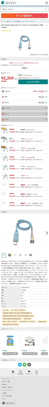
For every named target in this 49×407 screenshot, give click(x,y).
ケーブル (5, 310)
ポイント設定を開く (24, 16)
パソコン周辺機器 (15, 21)
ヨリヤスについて (6, 379)
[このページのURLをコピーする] (29, 364)
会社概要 (4, 393)
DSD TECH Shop (28, 75)
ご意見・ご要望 (6, 381)
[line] (24, 365)
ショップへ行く (33, 82)
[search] (46, 9)
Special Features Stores (10, 324)
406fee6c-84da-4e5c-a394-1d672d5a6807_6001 (18, 316)
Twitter (3, 398)
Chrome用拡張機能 (7, 396)
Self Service (42, 321)
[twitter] (19, 365)
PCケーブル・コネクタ (10, 321)
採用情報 (4, 384)
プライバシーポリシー (7, 390)
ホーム (3, 21)
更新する (24, 68)
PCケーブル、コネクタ (28, 21)
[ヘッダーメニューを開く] (46, 3)
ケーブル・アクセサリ (18, 310)
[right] (46, 233)
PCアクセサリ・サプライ (27, 321)
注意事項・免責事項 (7, 387)
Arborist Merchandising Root (12, 318)
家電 (7, 21)
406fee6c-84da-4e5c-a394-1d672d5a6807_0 (17, 313)
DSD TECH (27, 318)
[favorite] (46, 25)
